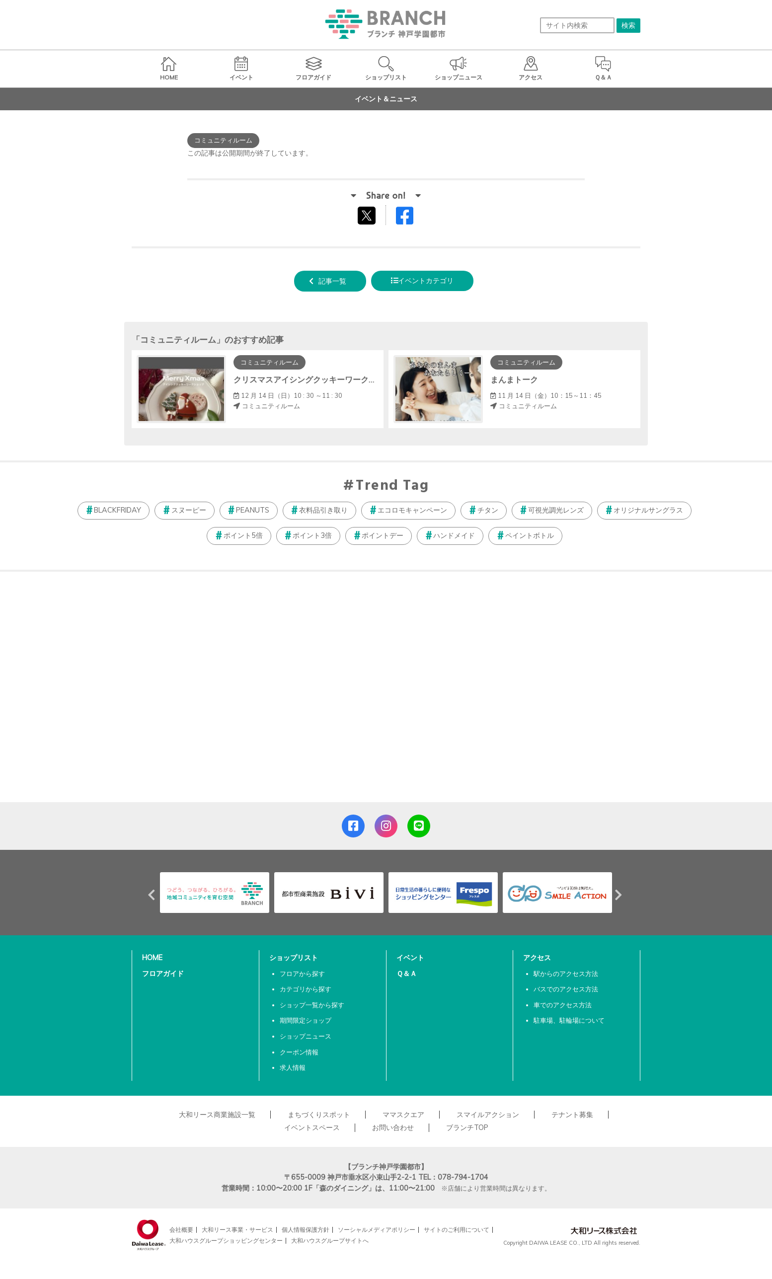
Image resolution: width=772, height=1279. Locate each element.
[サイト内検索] (577, 25)
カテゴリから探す (305, 989)
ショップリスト (293, 957)
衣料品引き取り (323, 510)
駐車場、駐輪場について (569, 1020)
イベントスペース (312, 1127)
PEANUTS (252, 510)
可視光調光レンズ (556, 510)
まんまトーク (514, 379)
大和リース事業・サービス (237, 1229)
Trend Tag (392, 486)
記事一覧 (332, 281)
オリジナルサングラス (648, 510)
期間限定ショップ (305, 1020)
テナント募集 (572, 1114)
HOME (152, 957)
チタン (487, 510)
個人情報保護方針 (305, 1229)
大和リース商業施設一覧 (217, 1114)
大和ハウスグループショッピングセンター (226, 1240)
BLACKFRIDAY (117, 510)
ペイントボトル (529, 535)
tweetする (368, 215)
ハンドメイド (454, 535)
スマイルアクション (488, 1114)
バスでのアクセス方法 (566, 989)
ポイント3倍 (312, 535)
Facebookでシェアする (411, 218)
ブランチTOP (467, 1127)
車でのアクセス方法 (563, 1005)
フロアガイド (163, 973)
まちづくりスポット (319, 1114)
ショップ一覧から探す (312, 1005)
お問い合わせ (393, 1127)
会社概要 (181, 1229)
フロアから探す (302, 974)
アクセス (537, 957)
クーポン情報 (299, 1052)
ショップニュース (305, 1036)
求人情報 (293, 1067)
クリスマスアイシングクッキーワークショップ (316, 379)
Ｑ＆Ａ (406, 973)
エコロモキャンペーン (412, 510)
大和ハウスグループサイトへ (330, 1240)
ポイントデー (382, 535)
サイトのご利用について (456, 1229)
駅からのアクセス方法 (566, 974)
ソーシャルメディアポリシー (376, 1229)
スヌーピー (188, 510)
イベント (410, 957)
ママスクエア (403, 1114)
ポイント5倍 (243, 535)
